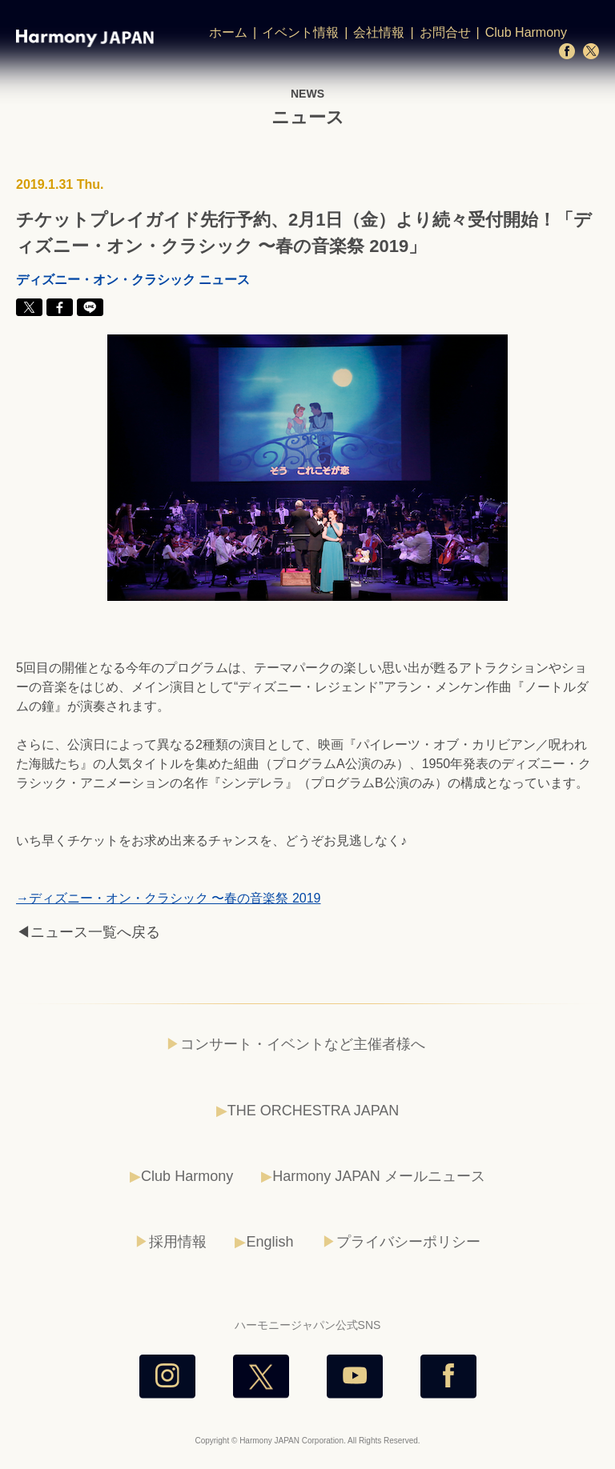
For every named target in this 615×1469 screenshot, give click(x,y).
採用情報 (178, 1242)
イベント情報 (300, 32)
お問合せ (445, 32)
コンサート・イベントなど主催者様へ (302, 1044)
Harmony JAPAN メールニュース (378, 1176)
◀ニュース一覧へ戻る (88, 932)
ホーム (228, 32)
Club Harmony (526, 32)
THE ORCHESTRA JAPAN (313, 1111)
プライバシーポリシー (408, 1242)
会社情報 (378, 32)
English (269, 1242)
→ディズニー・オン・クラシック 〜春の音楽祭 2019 (168, 898)
